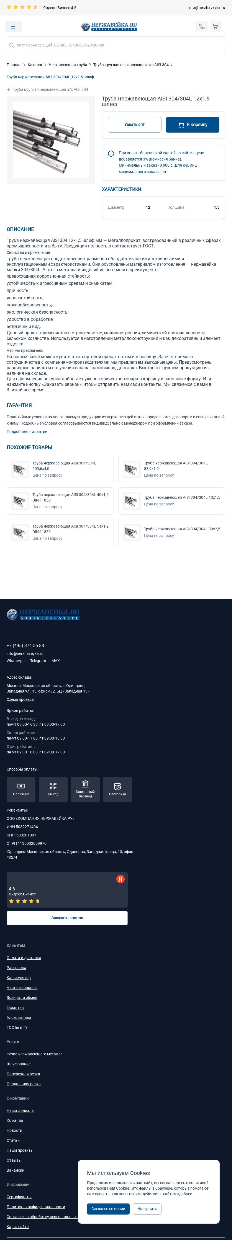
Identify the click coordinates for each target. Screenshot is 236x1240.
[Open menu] (13, 26)
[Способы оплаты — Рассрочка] (117, 789)
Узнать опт (134, 124)
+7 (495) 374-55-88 (25, 645)
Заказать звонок (67, 917)
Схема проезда (20, 699)
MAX (56, 660)
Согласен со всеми (108, 1209)
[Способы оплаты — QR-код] (53, 789)
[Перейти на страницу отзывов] (41, 7)
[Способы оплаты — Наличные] (21, 789)
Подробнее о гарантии (27, 431)
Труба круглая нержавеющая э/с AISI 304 (47, 89)
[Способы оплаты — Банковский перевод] (85, 789)
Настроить (147, 1209)
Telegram (38, 660)
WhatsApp (16, 660)
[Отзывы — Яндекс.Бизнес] (67, 890)
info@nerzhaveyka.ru (206, 7)
